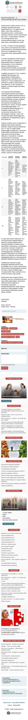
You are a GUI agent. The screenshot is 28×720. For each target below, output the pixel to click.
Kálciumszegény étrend (7, 557)
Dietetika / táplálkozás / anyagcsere (12, 342)
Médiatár (20, 7)
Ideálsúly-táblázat (6, 550)
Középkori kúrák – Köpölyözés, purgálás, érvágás (12, 652)
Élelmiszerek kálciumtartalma (9, 555)
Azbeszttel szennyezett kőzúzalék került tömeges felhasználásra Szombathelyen (12, 422)
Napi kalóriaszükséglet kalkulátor (11, 396)
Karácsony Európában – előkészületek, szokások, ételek (12, 649)
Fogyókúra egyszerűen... (8, 553)
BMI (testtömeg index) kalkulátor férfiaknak (13, 483)
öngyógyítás (13, 328)
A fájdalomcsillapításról (8, 597)
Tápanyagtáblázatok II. (7, 537)
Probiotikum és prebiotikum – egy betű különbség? (12, 574)
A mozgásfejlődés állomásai (9, 563)
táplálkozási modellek (8, 337)
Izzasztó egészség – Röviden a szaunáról (12, 644)
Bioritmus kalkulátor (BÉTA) (9, 473)
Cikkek (12, 7)
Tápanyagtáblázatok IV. (8, 542)
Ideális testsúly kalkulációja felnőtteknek (12, 477)
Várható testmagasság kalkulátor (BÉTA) (12, 471)
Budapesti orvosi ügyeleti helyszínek (11, 533)
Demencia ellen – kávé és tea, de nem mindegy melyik (11, 415)
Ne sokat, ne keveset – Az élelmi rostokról (12, 599)
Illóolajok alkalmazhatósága (9, 565)
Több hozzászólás (8, 524)
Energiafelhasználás (6, 548)
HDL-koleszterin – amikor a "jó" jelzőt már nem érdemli (13, 419)
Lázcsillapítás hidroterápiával (9, 658)
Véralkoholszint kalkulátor (8, 469)
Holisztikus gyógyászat (7, 660)
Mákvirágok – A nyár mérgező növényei (12, 670)
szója (17, 337)
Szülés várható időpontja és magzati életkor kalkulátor (13, 480)
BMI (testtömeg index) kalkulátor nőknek (12, 475)
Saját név (4, 348)
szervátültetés (6, 331)
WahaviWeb (16, 705)
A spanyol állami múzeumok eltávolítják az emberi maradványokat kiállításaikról (13, 584)
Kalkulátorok (16, 7)
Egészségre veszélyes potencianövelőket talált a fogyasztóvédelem (13, 593)
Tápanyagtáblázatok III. (8, 540)
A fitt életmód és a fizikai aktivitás (10, 656)
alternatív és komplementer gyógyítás (13, 334)
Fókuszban (7, 7)
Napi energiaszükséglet (7, 546)
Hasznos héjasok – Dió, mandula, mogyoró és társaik (13, 560)
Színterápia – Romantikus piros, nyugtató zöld (13, 663)
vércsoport (5, 328)
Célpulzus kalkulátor (7, 485)
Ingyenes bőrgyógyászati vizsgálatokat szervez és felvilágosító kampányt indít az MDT (12, 427)
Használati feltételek (18, 702)
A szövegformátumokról (8, 364)
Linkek (10, 705)
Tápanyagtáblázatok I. (7, 535)
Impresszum (7, 702)
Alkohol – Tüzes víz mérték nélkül (10, 646)
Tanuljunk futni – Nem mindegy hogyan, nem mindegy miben (14, 666)
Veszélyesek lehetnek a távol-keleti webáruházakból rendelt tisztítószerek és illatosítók (12, 411)
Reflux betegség (5, 601)
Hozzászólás (5, 353)
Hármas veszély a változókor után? (11, 591)
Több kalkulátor (6, 401)
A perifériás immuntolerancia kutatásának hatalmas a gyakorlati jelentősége (13, 587)
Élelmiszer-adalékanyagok (8, 544)
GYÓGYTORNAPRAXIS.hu (9, 630)
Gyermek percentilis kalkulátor (10, 466)
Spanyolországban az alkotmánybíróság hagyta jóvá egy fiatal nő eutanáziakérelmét (13, 431)
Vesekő (3, 581)
